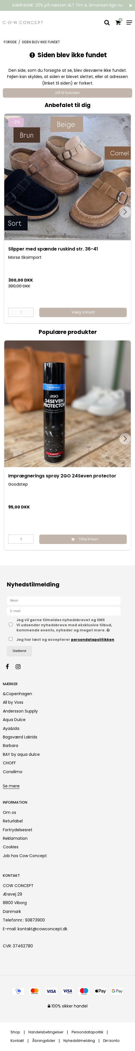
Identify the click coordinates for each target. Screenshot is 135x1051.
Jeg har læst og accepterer (65, 639)
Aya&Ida (11, 728)
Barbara (10, 745)
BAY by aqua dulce (21, 754)
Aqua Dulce (14, 719)
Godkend (19, 651)
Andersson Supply (20, 711)
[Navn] (64, 600)
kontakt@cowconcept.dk (42, 929)
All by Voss (13, 702)
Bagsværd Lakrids (20, 737)
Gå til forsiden (67, 92)
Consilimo (12, 772)
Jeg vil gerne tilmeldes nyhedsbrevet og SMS (64, 625)
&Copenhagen (17, 694)
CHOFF (9, 763)
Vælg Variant (83, 312)
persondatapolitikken (92, 639)
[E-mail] (64, 611)
